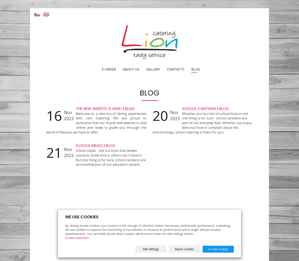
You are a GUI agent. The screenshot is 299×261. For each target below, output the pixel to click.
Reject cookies (184, 249)
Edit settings (151, 249)
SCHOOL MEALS (90, 145)
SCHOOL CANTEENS (199, 108)
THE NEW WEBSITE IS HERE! (99, 108)
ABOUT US (131, 69)
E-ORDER (109, 69)
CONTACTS (175, 69)
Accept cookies (218, 249)
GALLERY (153, 69)
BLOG (195, 69)
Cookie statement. (77, 238)
